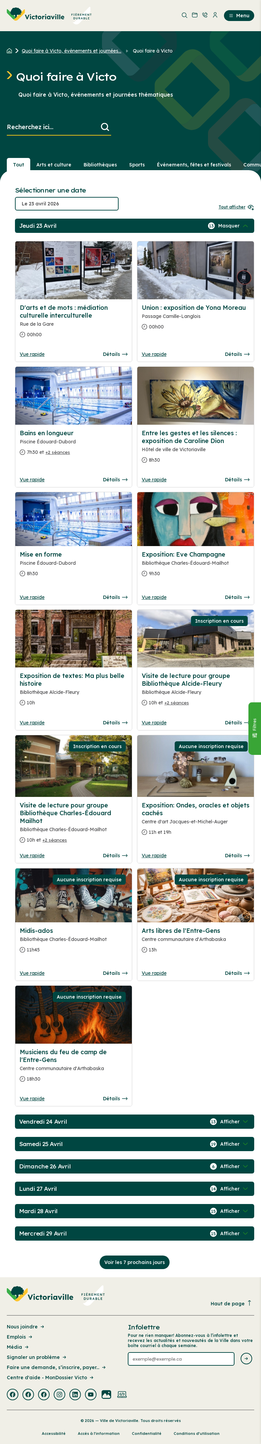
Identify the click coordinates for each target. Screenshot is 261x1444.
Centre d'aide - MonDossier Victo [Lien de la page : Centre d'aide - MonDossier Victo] (50, 1378)
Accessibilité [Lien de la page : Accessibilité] (54, 1433)
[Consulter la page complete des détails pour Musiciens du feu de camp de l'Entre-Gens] (73, 1068)
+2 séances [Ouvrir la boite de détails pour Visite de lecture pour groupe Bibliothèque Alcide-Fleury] (176, 702)
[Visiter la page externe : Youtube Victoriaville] (91, 1395)
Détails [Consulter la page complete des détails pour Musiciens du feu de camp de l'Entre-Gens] (115, 1099)
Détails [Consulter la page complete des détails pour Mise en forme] (115, 597)
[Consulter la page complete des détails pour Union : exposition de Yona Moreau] (195, 320)
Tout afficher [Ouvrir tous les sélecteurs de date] (236, 206)
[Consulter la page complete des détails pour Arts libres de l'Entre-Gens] (195, 943)
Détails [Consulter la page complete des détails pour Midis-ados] (115, 973)
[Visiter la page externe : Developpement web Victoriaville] (122, 1395)
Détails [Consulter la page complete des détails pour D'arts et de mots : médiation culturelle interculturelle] (115, 354)
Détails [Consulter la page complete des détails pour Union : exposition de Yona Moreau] (237, 354)
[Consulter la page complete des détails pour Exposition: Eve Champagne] (195, 566)
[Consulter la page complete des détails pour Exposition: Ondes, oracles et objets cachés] (195, 821)
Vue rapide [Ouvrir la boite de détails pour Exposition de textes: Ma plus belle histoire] (32, 723)
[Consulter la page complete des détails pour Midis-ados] (73, 943)
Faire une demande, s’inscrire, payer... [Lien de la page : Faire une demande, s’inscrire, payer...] (57, 1367)
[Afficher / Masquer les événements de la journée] (233, 225)
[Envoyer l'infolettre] (246, 1359)
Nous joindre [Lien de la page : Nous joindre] (26, 1327)
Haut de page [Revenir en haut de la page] (231, 1303)
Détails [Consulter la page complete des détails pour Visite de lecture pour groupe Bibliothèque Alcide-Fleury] (237, 723)
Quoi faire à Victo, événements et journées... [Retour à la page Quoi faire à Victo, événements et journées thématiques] (71, 51)
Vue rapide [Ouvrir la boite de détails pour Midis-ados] (32, 973)
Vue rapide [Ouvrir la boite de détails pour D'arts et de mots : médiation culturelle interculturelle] (32, 354)
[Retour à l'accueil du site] (11, 51)
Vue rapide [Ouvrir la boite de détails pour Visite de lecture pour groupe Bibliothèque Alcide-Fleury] (154, 723)
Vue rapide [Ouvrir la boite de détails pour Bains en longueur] (32, 480)
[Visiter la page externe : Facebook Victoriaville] (12, 1395)
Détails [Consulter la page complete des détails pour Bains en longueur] (115, 480)
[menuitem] (49, 15)
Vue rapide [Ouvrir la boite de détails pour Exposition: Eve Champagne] (154, 597)
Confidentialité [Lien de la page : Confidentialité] (146, 1433)
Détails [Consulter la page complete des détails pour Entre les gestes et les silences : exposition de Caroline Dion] (237, 480)
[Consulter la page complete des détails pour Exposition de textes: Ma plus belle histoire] (73, 692)
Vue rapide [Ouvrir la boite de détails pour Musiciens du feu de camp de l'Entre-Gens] (32, 1099)
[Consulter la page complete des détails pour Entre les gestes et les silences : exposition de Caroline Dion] (195, 449)
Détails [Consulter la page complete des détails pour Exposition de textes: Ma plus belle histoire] (115, 723)
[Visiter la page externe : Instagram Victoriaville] (59, 1395)
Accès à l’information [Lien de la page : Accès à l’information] (99, 1433)
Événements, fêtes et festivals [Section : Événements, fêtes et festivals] (194, 165)
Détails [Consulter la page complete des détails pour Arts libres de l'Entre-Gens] (237, 973)
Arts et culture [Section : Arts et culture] (53, 165)
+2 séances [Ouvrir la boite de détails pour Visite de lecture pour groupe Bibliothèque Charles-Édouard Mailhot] (54, 840)
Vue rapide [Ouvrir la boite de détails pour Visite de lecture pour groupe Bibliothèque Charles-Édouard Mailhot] (32, 856)
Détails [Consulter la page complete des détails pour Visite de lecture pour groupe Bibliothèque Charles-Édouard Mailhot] (115, 856)
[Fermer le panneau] (254, 728)
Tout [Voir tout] (18, 165)
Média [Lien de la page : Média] (18, 1347)
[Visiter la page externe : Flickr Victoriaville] (106, 1395)
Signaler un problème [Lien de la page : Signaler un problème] (37, 1357)
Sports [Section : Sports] (137, 165)
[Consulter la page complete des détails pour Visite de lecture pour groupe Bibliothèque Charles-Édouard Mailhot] (73, 825)
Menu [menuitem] (239, 16)
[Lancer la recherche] (105, 127)
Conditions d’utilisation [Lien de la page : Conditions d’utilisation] (197, 1433)
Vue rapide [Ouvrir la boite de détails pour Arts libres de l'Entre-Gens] (154, 973)
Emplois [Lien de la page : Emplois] (20, 1337)
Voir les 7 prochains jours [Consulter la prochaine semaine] (134, 1262)
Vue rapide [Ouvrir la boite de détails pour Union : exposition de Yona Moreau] (154, 354)
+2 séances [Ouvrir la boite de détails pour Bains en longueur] (58, 452)
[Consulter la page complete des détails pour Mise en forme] (73, 566)
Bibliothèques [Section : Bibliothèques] (100, 165)
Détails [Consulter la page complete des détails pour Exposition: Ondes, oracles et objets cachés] (237, 856)
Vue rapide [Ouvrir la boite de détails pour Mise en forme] (32, 597)
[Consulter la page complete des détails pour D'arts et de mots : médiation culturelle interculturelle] (73, 324)
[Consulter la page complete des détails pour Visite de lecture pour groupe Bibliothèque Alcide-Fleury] (195, 692)
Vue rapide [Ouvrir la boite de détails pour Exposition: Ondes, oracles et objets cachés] (154, 856)
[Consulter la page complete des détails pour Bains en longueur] (73, 445)
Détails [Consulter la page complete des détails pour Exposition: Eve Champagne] (237, 597)
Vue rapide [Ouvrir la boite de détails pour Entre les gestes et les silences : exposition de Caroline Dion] (154, 480)
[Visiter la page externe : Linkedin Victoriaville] (75, 1395)
